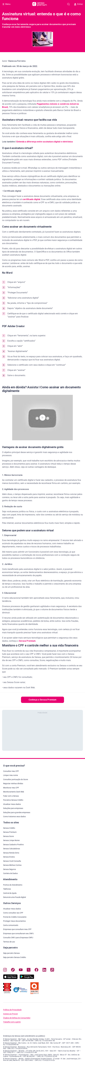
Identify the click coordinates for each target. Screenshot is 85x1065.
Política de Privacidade (12, 1010)
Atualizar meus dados (12, 804)
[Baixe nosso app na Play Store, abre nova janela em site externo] (27, 978)
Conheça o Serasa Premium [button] (42, 699)
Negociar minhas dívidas (13, 783)
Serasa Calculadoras (11, 849)
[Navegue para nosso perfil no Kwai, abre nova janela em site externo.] (52, 970)
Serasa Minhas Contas (12, 865)
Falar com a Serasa (11, 796)
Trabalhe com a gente (12, 1022)
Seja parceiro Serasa (11, 953)
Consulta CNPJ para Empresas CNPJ (18, 937)
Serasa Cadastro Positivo (13, 844)
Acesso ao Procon (10, 1014)
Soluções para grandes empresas (16, 812)
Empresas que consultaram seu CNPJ (18, 933)
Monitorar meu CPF (11, 788)
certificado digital (31, 199)
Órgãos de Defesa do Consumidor (16, 1018)
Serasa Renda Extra (11, 853)
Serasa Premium (27, 641)
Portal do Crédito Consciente (14, 917)
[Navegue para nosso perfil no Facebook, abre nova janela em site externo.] (36, 970)
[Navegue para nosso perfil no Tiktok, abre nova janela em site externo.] (13, 970)
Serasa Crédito (9, 828)
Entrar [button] (78, 4)
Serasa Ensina (9, 857)
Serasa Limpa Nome (11, 840)
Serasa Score (8, 836)
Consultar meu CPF (11, 771)
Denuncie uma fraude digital (14, 897)
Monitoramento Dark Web (13, 792)
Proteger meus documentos (14, 921)
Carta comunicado (10, 925)
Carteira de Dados (10, 873)
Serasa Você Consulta (12, 861)
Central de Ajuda (10, 893)
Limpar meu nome (10, 775)
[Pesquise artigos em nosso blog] (68, 4)
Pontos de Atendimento (12, 885)
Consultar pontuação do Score (15, 779)
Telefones (7, 889)
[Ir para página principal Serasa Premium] (39, 4)
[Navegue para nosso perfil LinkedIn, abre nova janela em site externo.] (44, 970)
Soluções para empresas (13, 808)
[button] (42, 417)
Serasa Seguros (9, 869)
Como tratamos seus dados (14, 816)
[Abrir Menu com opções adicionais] (6, 4)
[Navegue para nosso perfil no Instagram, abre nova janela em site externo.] (5, 970)
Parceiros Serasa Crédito (13, 800)
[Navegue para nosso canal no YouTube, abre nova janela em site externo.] (21, 970)
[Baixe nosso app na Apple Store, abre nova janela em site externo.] (10, 978)
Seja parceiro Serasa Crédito (14, 957)
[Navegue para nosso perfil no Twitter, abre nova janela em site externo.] (28, 970)
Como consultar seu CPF (13, 913)
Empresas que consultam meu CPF (17, 929)
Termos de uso (9, 942)
